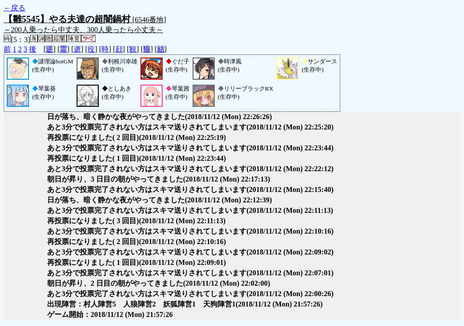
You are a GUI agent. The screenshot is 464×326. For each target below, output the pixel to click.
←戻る (14, 8)
